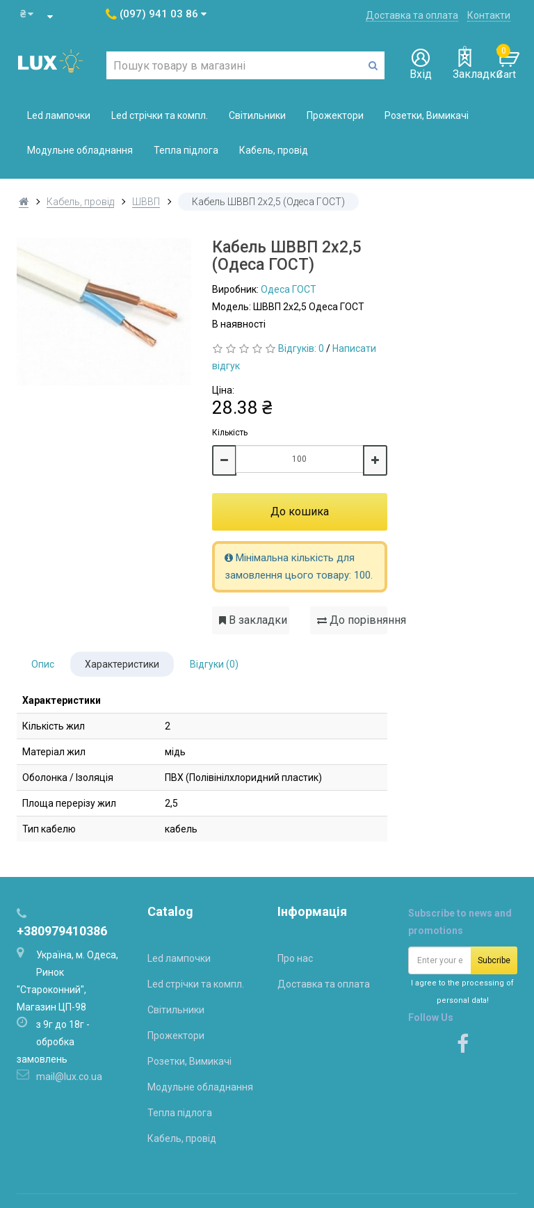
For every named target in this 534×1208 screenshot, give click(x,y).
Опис (42, 664)
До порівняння (352, 620)
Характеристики (122, 664)
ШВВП (146, 201)
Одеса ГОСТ (288, 289)
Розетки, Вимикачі (427, 115)
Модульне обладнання (80, 150)
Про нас (295, 958)
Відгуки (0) (214, 664)
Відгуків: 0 (301, 348)
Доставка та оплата (412, 15)
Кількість (230, 432)
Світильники (257, 115)
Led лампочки (58, 115)
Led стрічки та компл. (159, 115)
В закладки (253, 620)
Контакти (488, 15)
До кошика (299, 511)
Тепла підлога (186, 150)
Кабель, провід (273, 150)
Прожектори (335, 115)
